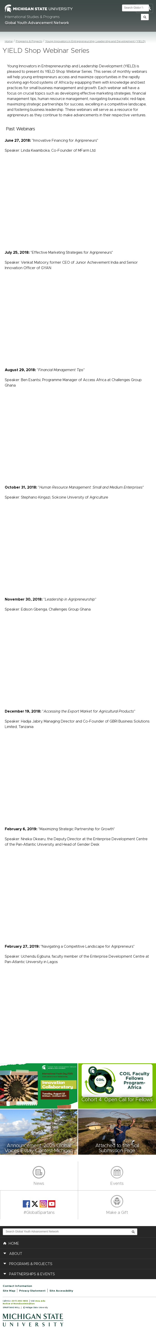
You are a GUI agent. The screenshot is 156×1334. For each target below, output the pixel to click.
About (15, 1254)
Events (117, 1184)
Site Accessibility (61, 1290)
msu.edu (40, 1301)
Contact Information (17, 1286)
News (38, 1184)
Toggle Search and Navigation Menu (144, 8)
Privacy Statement (32, 1290)
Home (9, 41)
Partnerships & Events (32, 1274)
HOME (11, 1243)
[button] (39, 1086)
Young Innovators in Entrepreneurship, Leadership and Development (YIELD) (95, 41)
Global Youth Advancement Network (37, 23)
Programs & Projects (29, 41)
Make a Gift (117, 1213)
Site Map (9, 1290)
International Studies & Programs (32, 17)
